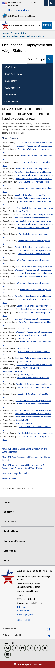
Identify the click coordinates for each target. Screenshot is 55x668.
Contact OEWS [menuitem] (11, 101)
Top (52, 3)
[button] (48, 629)
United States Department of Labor (18, 15)
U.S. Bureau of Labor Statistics (25, 25)
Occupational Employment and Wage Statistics (23, 36)
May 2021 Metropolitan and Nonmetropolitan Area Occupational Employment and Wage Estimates (24, 466)
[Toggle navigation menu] (47, 25)
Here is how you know (19, 10)
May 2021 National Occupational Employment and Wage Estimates (24, 450)
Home (7, 502)
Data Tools (10, 521)
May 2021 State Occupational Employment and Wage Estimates (26, 458)
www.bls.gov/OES (25, 614)
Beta (6, 560)
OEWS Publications (13, 74)
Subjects (9, 511)
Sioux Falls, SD (23, 328)
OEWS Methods (11, 87)
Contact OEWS (23, 619)
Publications (11, 531)
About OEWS (10, 94)
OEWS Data (9, 80)
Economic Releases (14, 541)
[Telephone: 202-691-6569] (35, 609)
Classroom (10, 550)
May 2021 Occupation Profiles (15, 473)
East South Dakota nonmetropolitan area (34, 142)
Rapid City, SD (22, 211)
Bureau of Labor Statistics (14, 33)
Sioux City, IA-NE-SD (24, 423)
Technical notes (9, 478)
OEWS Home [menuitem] (10, 67)
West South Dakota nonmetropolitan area (26, 151)
